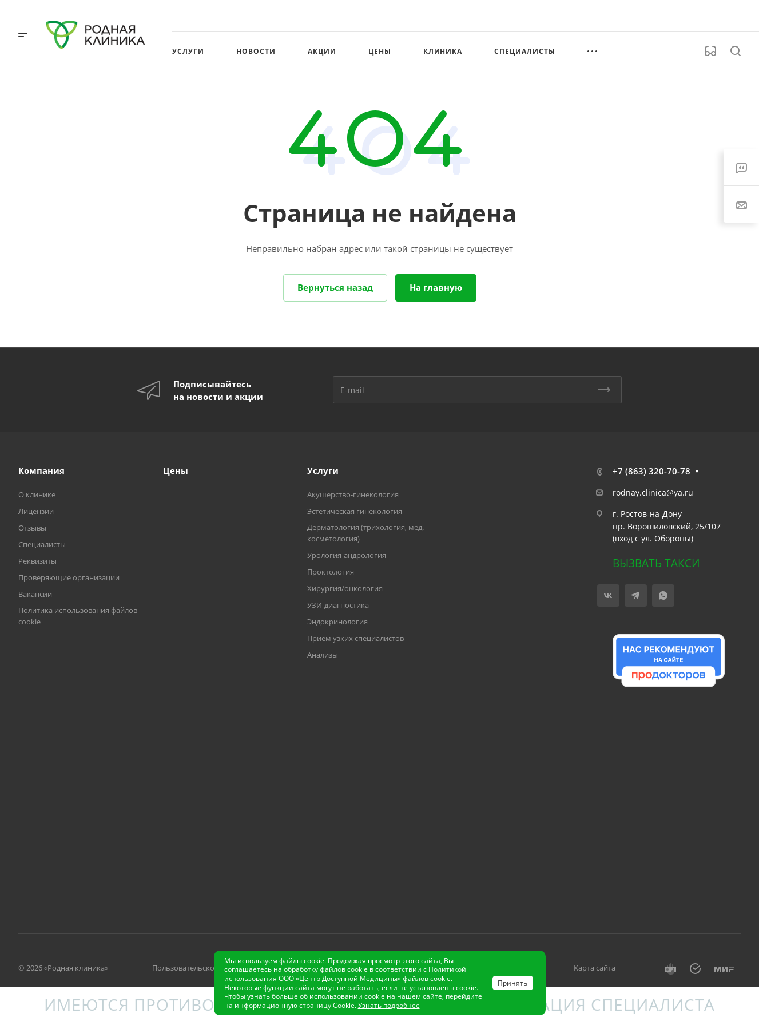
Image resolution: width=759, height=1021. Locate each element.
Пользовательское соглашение (208, 968)
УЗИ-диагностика (338, 605)
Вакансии (35, 594)
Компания (41, 470)
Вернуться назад (335, 287)
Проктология (330, 572)
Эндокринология (337, 621)
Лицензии (36, 511)
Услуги (323, 470)
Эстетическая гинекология (354, 511)
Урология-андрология (346, 555)
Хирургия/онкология (345, 588)
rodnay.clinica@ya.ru (653, 492)
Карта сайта (594, 968)
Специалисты (42, 544)
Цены (175, 470)
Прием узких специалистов (355, 638)
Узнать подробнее (389, 1005)
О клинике (36, 494)
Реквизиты (37, 561)
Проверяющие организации (69, 577)
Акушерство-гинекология (353, 494)
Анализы (322, 655)
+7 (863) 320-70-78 (651, 471)
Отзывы (32, 528)
